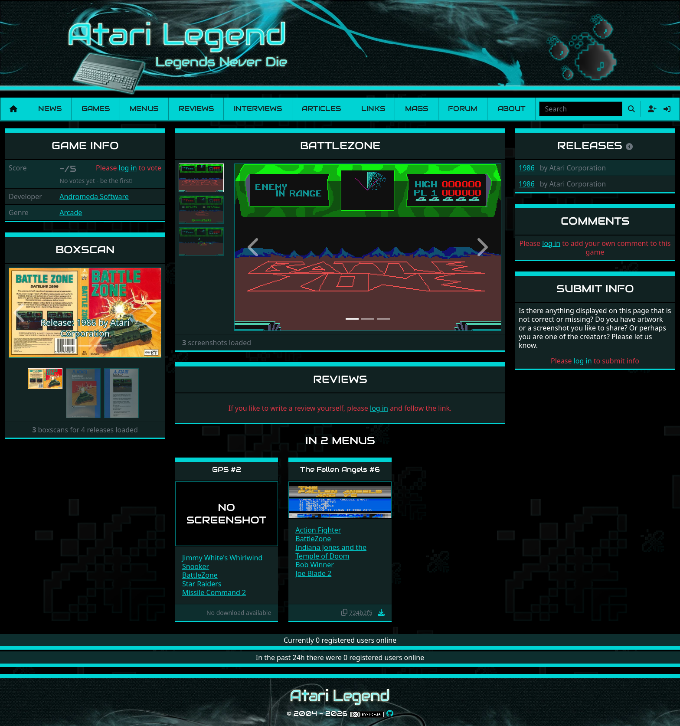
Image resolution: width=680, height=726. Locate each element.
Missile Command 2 (214, 592)
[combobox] (580, 108)
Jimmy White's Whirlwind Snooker (222, 562)
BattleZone (200, 575)
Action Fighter (318, 530)
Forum (462, 108)
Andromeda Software (94, 196)
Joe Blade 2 (313, 573)
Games (96, 108)
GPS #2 (226, 469)
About (511, 108)
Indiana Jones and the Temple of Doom (330, 552)
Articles (321, 108)
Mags (416, 108)
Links (373, 108)
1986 (527, 168)
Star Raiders (202, 584)
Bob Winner (314, 564)
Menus (144, 108)
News (50, 108)
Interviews (258, 108)
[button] (20, 313)
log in (128, 168)
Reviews (196, 108)
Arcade (70, 212)
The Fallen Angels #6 (340, 469)
